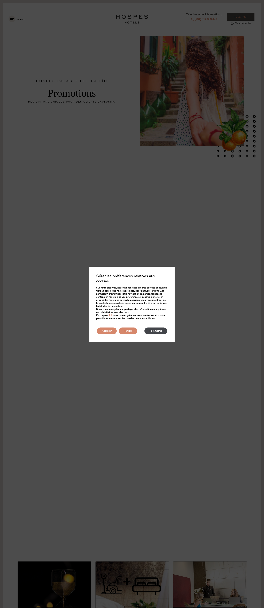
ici (110, 315)
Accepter (107, 330)
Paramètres (156, 330)
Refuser (128, 330)
